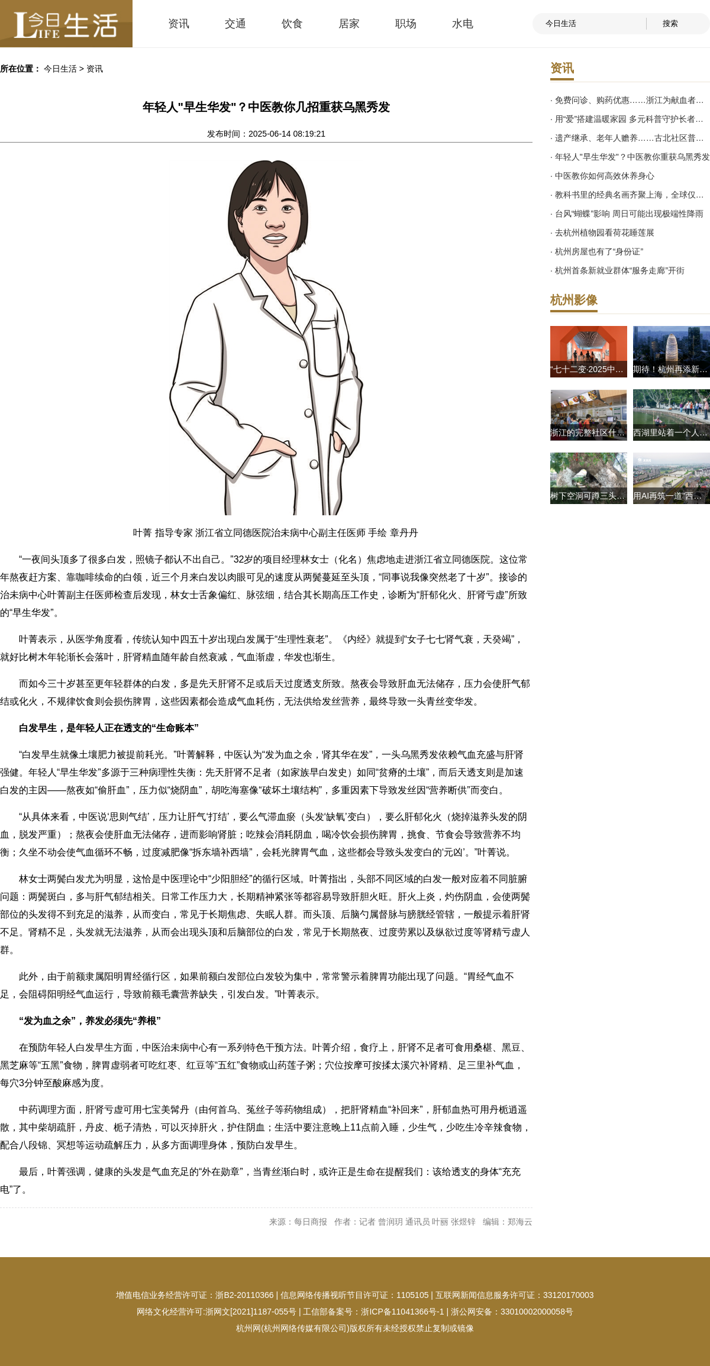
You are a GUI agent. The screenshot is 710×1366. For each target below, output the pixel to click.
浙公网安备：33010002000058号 (512, 1311)
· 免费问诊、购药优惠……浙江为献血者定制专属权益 (630, 100)
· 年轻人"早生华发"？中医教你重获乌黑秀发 (630, 157)
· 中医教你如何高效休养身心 (602, 175)
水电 (462, 24)
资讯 (178, 24)
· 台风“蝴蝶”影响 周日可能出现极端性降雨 (626, 213)
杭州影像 (574, 299)
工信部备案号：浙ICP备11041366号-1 (373, 1311)
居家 (349, 24)
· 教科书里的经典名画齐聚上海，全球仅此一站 (630, 194)
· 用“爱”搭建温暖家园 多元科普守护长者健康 (630, 119)
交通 (235, 24)
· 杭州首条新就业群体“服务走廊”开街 (617, 270)
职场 (406, 24)
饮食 (292, 24)
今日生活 (60, 68)
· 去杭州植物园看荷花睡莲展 (602, 232)
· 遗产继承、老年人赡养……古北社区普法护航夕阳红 (630, 138)
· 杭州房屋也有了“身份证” (596, 251)
